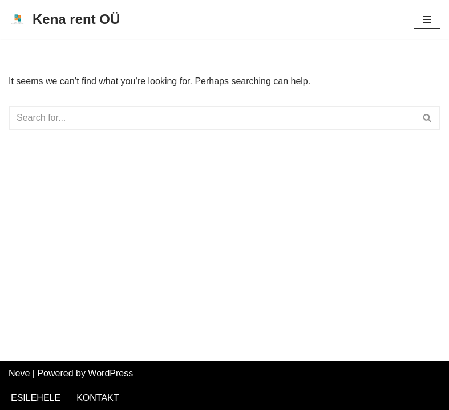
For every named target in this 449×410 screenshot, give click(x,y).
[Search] (212, 118)
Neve (19, 373)
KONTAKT (97, 398)
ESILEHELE (35, 398)
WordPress (110, 373)
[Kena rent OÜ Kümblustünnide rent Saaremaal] (64, 19)
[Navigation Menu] (427, 19)
